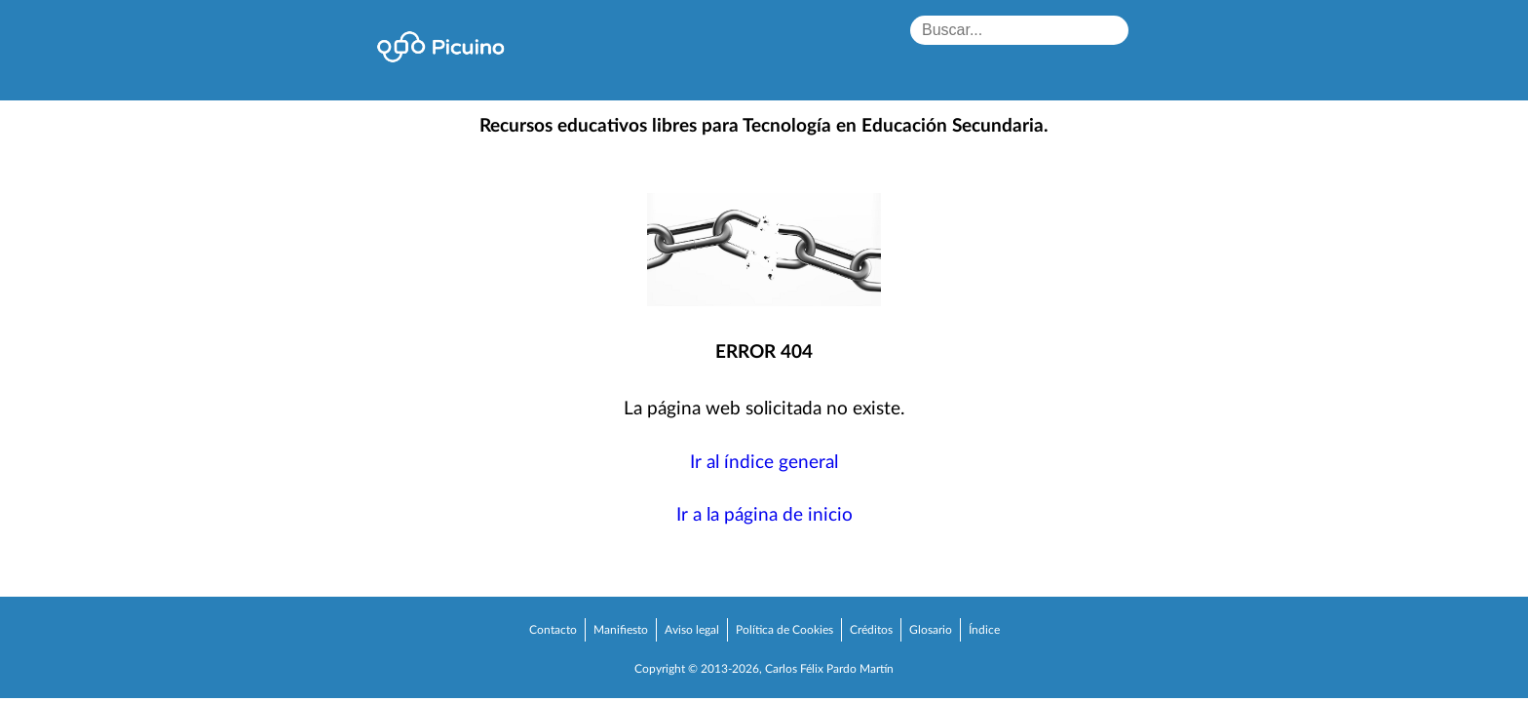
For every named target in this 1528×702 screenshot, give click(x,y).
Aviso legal (692, 630)
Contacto (553, 630)
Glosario (930, 630)
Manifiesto (620, 630)
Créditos (871, 630)
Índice (984, 630)
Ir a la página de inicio (764, 515)
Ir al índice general (764, 462)
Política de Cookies (784, 630)
